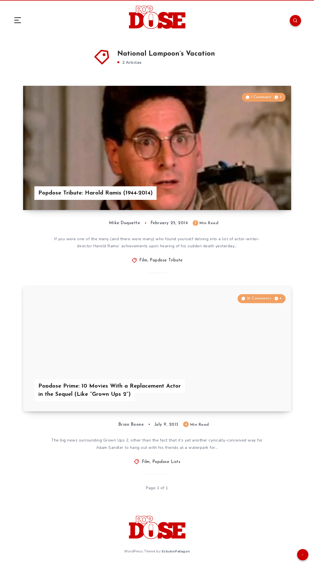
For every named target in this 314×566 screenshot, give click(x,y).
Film (143, 260)
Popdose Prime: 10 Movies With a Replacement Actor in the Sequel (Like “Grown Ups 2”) (109, 390)
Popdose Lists (166, 462)
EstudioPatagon (176, 551)
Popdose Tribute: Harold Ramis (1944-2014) (95, 193)
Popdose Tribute (166, 260)
